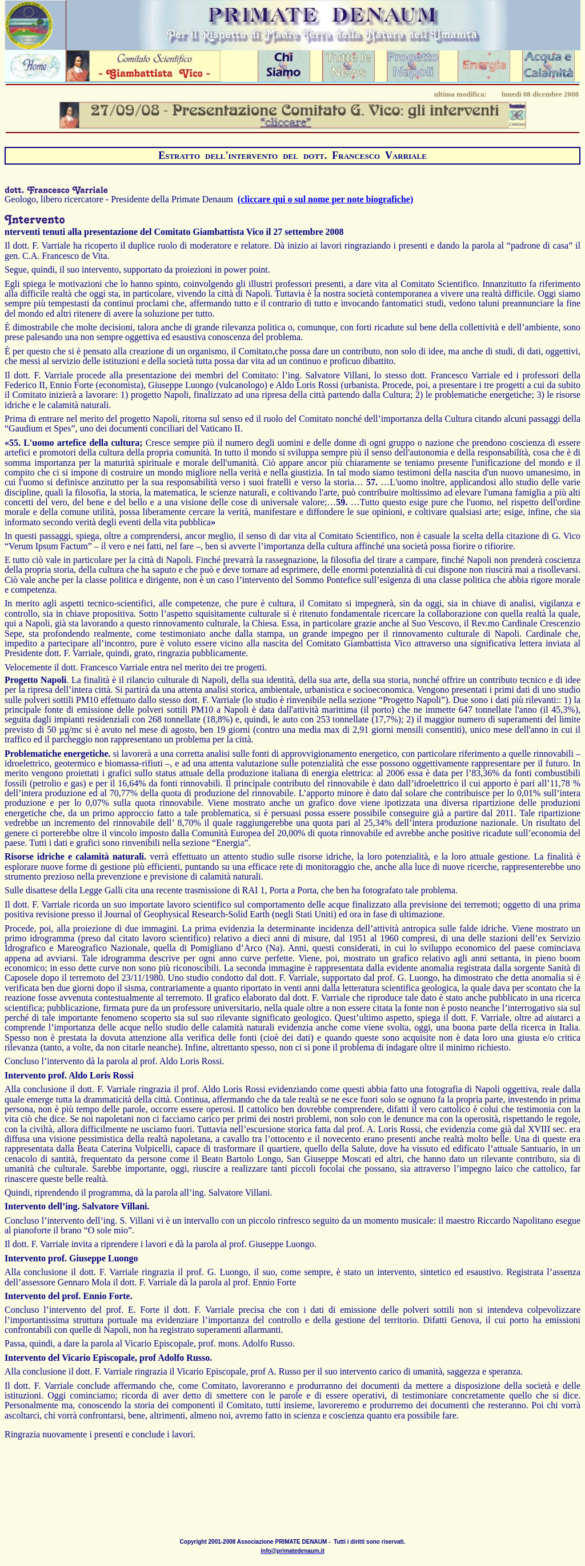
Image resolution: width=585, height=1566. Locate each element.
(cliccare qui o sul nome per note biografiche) (325, 199)
